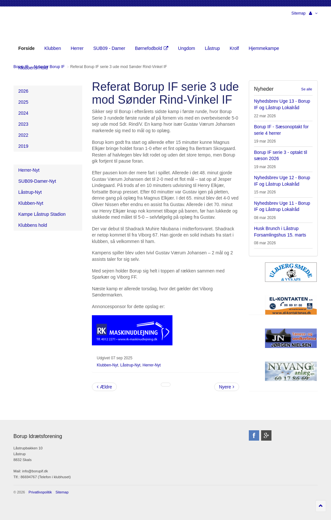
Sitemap (298, 13)
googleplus (266, 435)
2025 (23, 102)
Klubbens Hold (33, 67)
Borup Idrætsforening (26, 26)
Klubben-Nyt (107, 365)
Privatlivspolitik (40, 492)
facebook (254, 435)
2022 (23, 135)
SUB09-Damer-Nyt (37, 181)
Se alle (306, 89)
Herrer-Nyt (152, 365)
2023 (23, 124)
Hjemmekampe (263, 48)
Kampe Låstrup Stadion (42, 214)
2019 (23, 146)
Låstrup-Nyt (130, 365)
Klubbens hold (32, 225)
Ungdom (186, 48)
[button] (313, 13)
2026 (23, 91)
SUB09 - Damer (109, 48)
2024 (23, 113)
